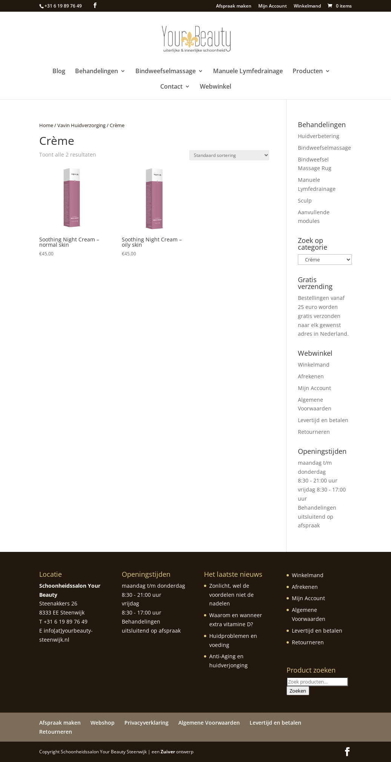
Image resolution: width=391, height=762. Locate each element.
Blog (58, 71)
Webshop (102, 722)
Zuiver (168, 751)
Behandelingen (96, 71)
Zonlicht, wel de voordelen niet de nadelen (231, 594)
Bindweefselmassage (165, 71)
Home (46, 125)
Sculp (305, 200)
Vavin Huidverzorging (81, 125)
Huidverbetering (318, 136)
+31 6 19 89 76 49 (63, 6)
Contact (171, 87)
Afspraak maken (233, 6)
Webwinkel (215, 87)
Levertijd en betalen (323, 420)
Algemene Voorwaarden (209, 722)
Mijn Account (272, 6)
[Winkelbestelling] (229, 155)
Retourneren (314, 431)
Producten (308, 71)
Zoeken (298, 690)
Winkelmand (307, 6)
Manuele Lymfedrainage (248, 71)
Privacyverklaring (146, 722)
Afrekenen (311, 376)
